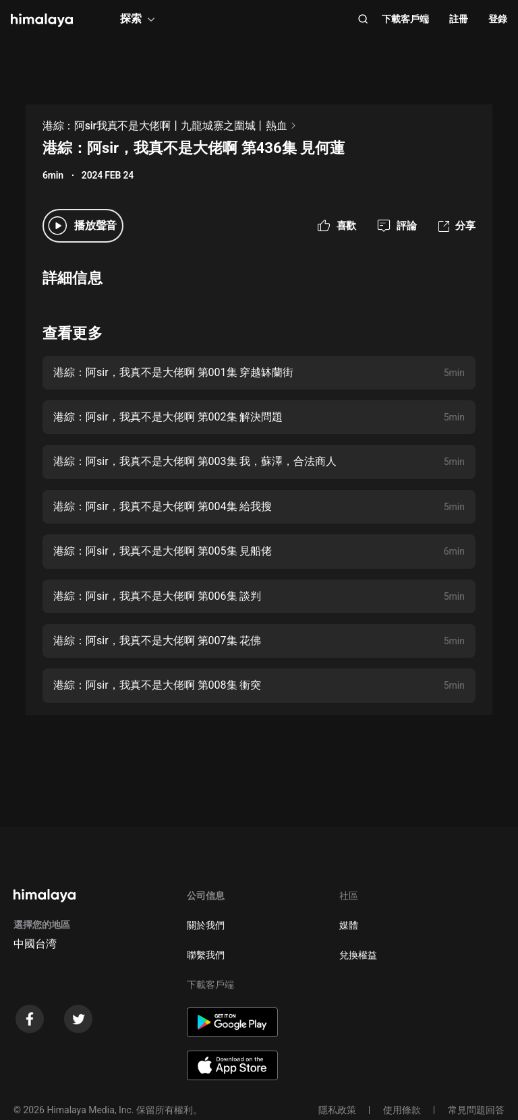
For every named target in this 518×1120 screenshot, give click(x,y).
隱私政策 (337, 1110)
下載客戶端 (405, 18)
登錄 (497, 18)
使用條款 (402, 1110)
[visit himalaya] (42, 20)
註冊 (458, 18)
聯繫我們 (206, 955)
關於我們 (206, 925)
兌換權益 (358, 955)
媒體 (348, 925)
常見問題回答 (476, 1110)
